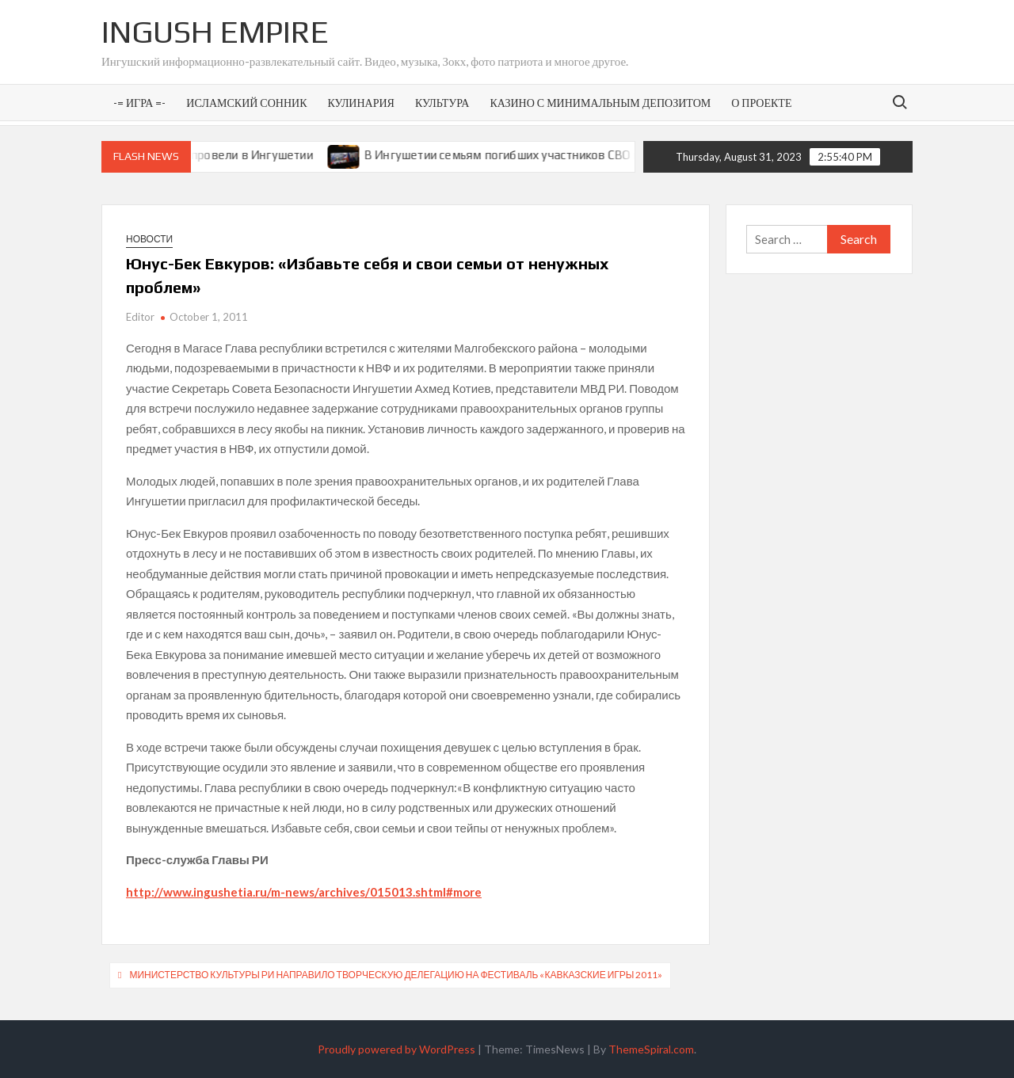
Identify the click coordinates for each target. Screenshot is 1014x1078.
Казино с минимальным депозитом (600, 102)
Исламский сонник (246, 102)
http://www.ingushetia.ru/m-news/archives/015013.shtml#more (304, 892)
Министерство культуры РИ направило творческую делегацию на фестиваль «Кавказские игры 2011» (395, 975)
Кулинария (360, 102)
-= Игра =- (139, 102)
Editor (140, 316)
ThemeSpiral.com (651, 1049)
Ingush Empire (215, 31)
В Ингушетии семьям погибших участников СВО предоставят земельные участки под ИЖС (627, 155)
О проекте (761, 102)
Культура (442, 102)
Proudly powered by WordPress (396, 1049)
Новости (149, 239)
